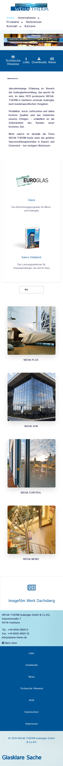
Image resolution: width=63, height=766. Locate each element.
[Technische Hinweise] (13, 61)
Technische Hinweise (31, 688)
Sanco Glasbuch (31, 257)
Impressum (31, 724)
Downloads (31, 665)
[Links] (26, 60)
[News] (52, 60)
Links (31, 653)
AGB (31, 700)
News (31, 677)
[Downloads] (39, 60)
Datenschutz (31, 712)
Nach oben (9, 643)
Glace (31, 200)
